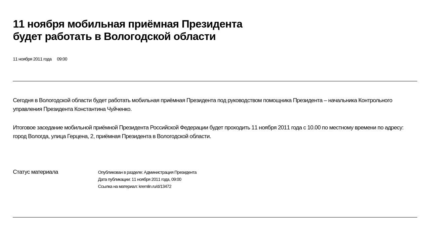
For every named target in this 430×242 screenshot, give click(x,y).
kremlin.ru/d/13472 (155, 186)
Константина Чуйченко (102, 109)
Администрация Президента (170, 172)
